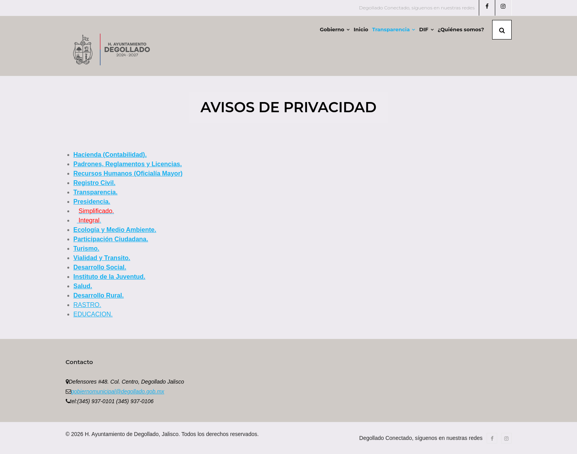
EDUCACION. (93, 314)
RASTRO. (87, 304)
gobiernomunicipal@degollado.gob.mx (117, 391)
